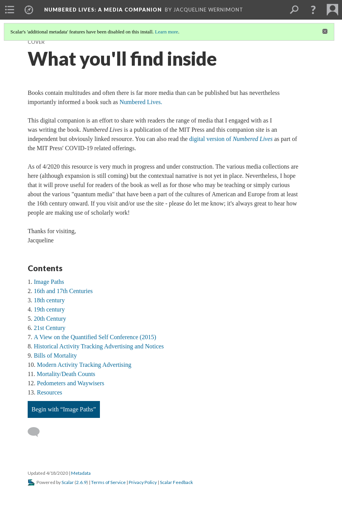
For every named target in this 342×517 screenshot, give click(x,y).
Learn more (166, 32)
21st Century (49, 328)
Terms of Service (108, 482)
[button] (313, 9)
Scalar (67, 482)
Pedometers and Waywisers (70, 383)
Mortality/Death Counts (66, 374)
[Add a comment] (37, 432)
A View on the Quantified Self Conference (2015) (95, 337)
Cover (36, 42)
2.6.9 (81, 482)
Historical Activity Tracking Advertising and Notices (99, 346)
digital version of (230, 139)
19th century (49, 309)
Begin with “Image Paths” (64, 409)
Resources (49, 392)
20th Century (50, 318)
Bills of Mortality (55, 355)
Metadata (81, 473)
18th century (49, 300)
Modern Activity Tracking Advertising (84, 364)
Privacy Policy (143, 482)
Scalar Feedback (176, 482)
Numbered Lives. (141, 102)
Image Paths (49, 281)
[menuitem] (9, 9)
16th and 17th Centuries (63, 291)
